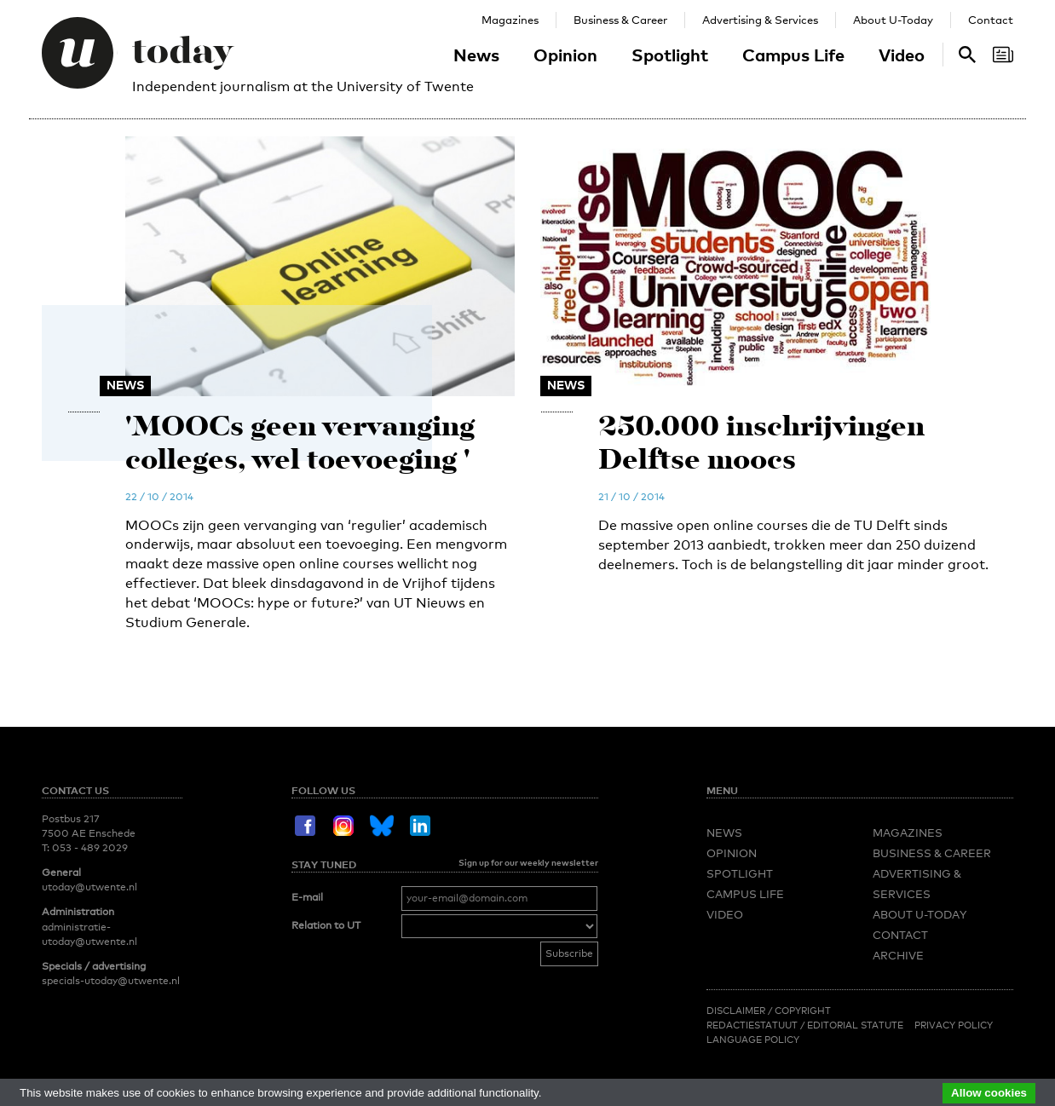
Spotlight (669, 54)
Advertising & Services (760, 19)
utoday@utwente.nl (89, 887)
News (476, 54)
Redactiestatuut (753, 1025)
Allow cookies (989, 1092)
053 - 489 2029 (90, 848)
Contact (990, 19)
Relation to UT (325, 925)
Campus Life (793, 54)
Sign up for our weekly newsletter (528, 862)
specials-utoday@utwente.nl (111, 981)
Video (902, 54)
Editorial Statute (855, 1025)
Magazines (510, 19)
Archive (898, 955)
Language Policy (752, 1040)
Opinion (565, 54)
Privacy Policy (953, 1025)
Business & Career (620, 19)
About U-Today (893, 19)
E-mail (307, 897)
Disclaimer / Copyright (768, 1011)
